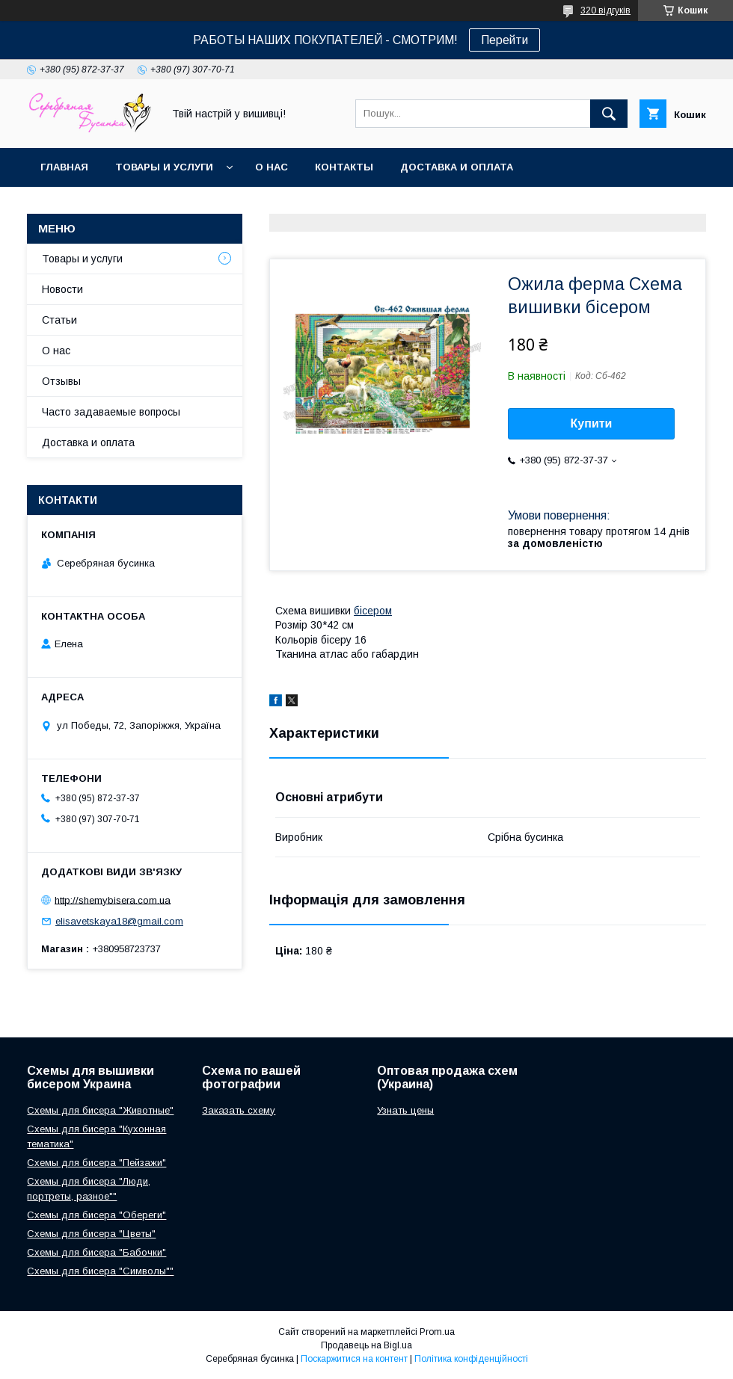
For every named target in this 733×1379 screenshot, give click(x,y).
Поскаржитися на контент (354, 1359)
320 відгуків (605, 10)
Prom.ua (437, 1332)
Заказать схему (238, 1110)
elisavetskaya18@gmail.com (119, 921)
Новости (62, 289)
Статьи (59, 320)
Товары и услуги (164, 167)
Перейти (504, 40)
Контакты (344, 167)
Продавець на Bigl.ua (366, 1345)
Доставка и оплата (456, 167)
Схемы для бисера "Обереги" (96, 1215)
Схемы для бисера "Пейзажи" (96, 1162)
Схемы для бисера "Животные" (100, 1110)
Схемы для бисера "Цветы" (91, 1233)
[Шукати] (609, 113)
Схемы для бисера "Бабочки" (96, 1252)
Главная (64, 167)
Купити (592, 423)
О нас (271, 167)
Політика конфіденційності (471, 1359)
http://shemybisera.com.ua (113, 899)
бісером (373, 611)
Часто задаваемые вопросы (111, 412)
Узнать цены (405, 1110)
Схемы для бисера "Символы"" (100, 1271)
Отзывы (61, 381)
